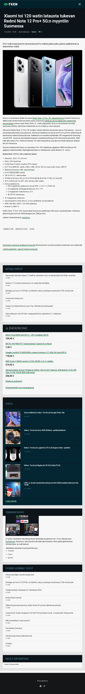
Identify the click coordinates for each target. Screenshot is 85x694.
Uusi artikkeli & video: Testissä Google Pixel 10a (44, 413)
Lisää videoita (11, 501)
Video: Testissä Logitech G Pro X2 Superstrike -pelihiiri (47, 448)
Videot (9, 403)
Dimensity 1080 (8, 229)
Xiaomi (32, 229)
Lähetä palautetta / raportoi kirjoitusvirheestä (20, 249)
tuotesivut (26, 217)
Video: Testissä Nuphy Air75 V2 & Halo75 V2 (42, 465)
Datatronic (17, 328)
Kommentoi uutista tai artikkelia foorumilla (19, 245)
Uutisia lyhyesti (14, 269)
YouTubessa (10, 541)
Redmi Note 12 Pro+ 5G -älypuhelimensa (48, 118)
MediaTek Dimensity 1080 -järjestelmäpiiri (20, 170)
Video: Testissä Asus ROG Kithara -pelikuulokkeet (45, 430)
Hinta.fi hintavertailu (11, 664)
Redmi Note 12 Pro (21, 229)
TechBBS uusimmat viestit (19, 568)
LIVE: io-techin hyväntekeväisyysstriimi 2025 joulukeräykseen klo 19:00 (51, 484)
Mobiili (34, 32)
